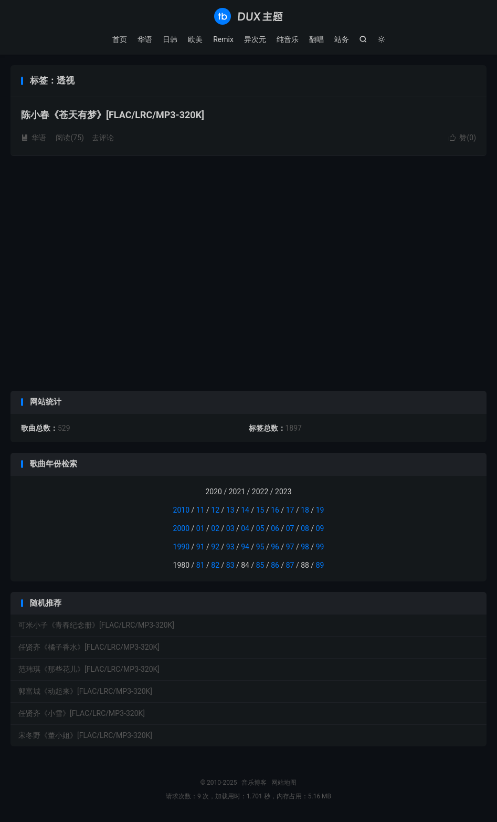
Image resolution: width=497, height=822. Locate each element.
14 (245, 510)
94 (245, 547)
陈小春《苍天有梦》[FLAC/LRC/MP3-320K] (112, 114)
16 (275, 510)
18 (305, 510)
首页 (119, 39)
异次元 (255, 39)
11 (200, 510)
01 (200, 528)
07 (290, 528)
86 (275, 565)
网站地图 (284, 782)
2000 (181, 528)
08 (305, 528)
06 (275, 528)
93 (230, 547)
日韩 (170, 39)
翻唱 (316, 39)
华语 (145, 39)
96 (275, 547)
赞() (462, 137)
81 (200, 565)
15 (260, 510)
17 (290, 510)
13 (230, 510)
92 (215, 547)
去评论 (103, 137)
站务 (341, 39)
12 (215, 510)
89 (320, 565)
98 (305, 547)
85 (260, 565)
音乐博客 (248, 16)
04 (245, 528)
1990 (181, 547)
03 (230, 528)
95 (260, 547)
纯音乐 (288, 39)
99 (320, 547)
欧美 (195, 39)
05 (260, 528)
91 (200, 547)
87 (290, 565)
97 (290, 547)
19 (320, 510)
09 (320, 528)
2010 (181, 510)
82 (215, 565)
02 (215, 528)
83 (230, 565)
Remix (223, 39)
